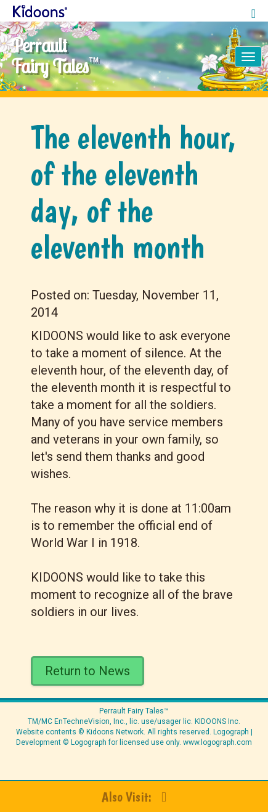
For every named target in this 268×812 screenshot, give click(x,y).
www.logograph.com (216, 742)
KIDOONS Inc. (217, 721)
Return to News (87, 671)
